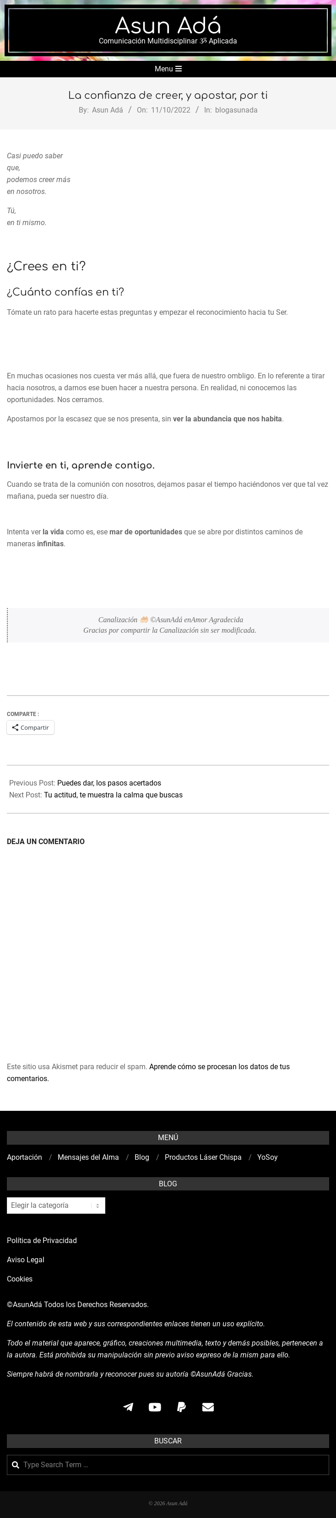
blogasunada (236, 110)
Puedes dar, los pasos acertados (109, 783)
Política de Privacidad (42, 1240)
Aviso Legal (25, 1259)
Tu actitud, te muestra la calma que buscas (113, 795)
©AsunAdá (24, 1304)
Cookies (20, 1279)
